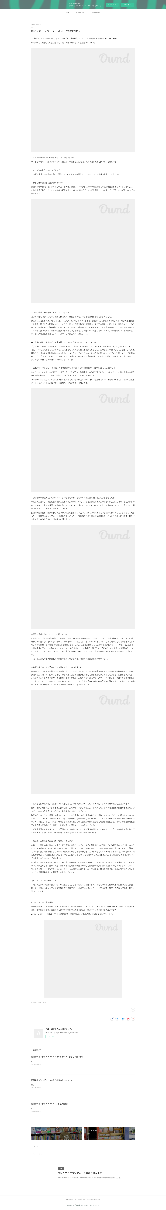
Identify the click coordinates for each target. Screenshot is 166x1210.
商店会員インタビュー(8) (38, 1002)
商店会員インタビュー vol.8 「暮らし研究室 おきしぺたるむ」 (57, 1057)
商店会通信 (96, 13)
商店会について (81, 13)
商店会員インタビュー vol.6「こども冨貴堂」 (49, 1104)
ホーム (68, 13)
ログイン (127, 5)
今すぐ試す (112, 4)
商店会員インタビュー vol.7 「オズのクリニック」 (52, 1080)
